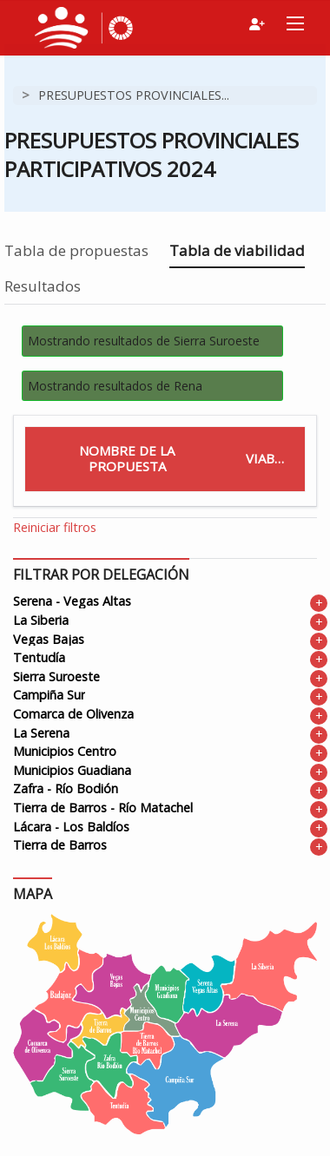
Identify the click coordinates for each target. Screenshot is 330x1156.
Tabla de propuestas (76, 250)
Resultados (42, 286)
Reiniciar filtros (54, 527)
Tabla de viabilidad (237, 250)
